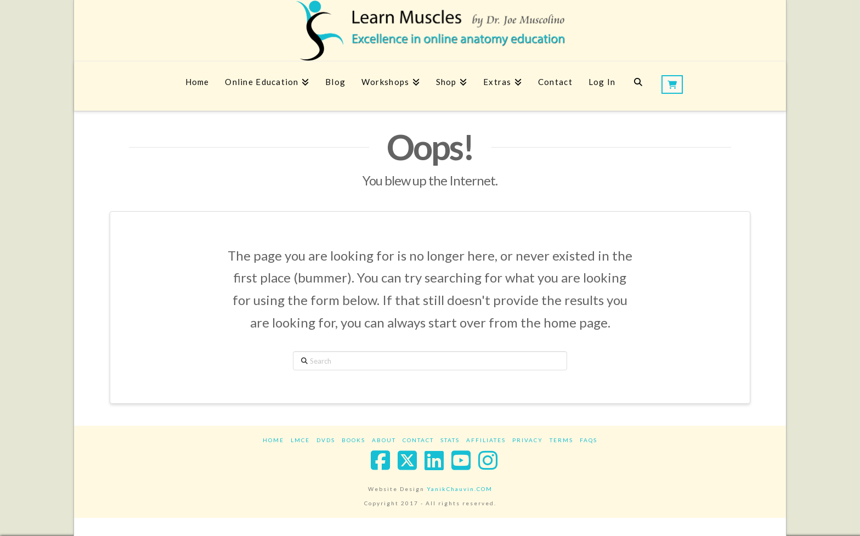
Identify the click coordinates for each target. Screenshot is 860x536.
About (384, 440)
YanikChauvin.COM (460, 489)
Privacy (527, 440)
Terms (561, 440)
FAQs (588, 440)
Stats (450, 440)
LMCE (300, 440)
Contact (418, 440)
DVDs (325, 440)
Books (353, 440)
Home (273, 440)
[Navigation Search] (638, 86)
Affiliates (486, 440)
